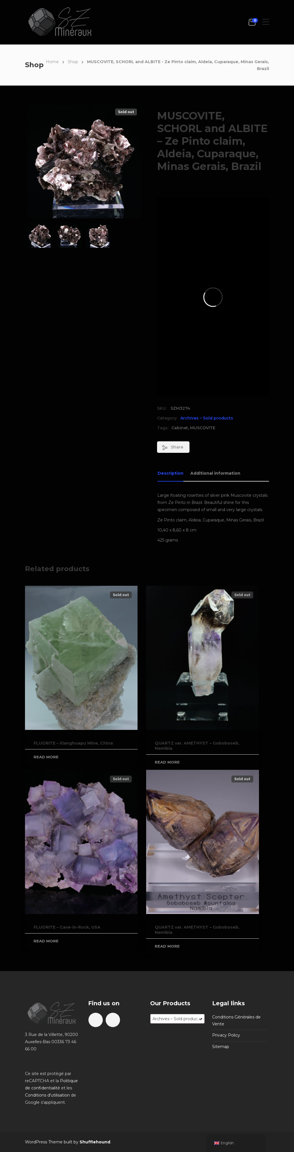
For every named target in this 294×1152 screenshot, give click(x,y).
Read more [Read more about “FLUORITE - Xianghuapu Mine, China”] (46, 757)
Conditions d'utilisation (47, 1095)
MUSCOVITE (202, 427)
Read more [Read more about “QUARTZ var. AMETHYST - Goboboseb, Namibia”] (167, 762)
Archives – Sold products (206, 418)
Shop (73, 61)
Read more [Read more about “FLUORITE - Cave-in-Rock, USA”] (46, 941)
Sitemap (220, 1046)
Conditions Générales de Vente (236, 1020)
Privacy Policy (226, 1035)
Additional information (215, 473)
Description (170, 473)
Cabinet (179, 427)
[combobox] (177, 1019)
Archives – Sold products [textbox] (177, 1018)
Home (52, 61)
